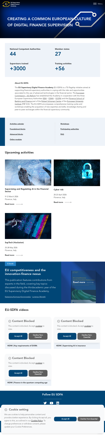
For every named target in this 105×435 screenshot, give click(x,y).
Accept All (18, 336)
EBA (45, 99)
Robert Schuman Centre (51, 101)
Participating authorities (69, 129)
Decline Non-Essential (38, 336)
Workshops (64, 124)
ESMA (51, 99)
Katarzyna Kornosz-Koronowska (18, 297)
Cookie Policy (37, 421)
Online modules (16, 139)
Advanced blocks (16, 134)
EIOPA (58, 99)
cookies (38, 326)
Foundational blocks (17, 129)
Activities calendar (17, 124)
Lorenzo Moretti (39, 297)
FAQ (62, 134)
